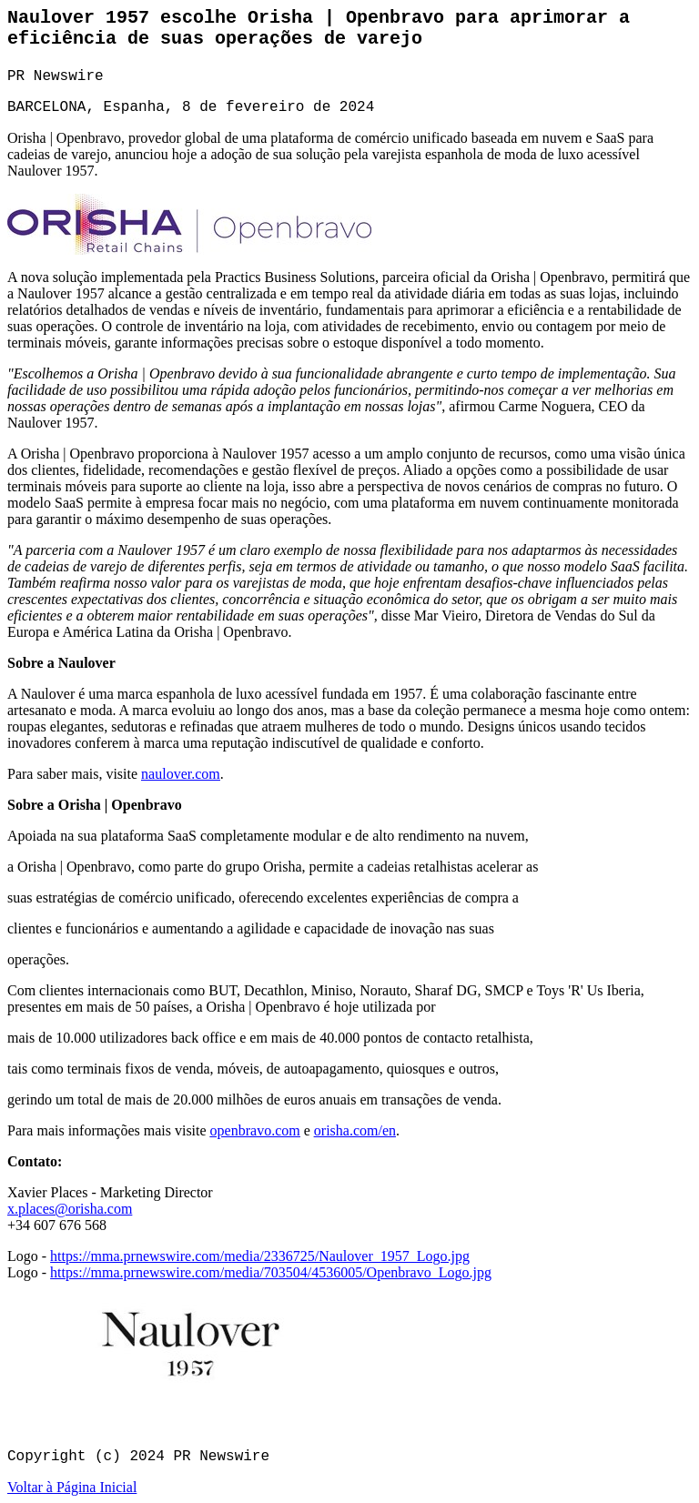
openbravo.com (255, 1130)
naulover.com (180, 774)
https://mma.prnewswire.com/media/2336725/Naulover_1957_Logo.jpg (260, 1256)
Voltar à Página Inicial (72, 1487)
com (120, 1208)
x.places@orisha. (57, 1208)
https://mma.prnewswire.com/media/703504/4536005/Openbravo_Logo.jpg (270, 1272)
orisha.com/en (355, 1130)
